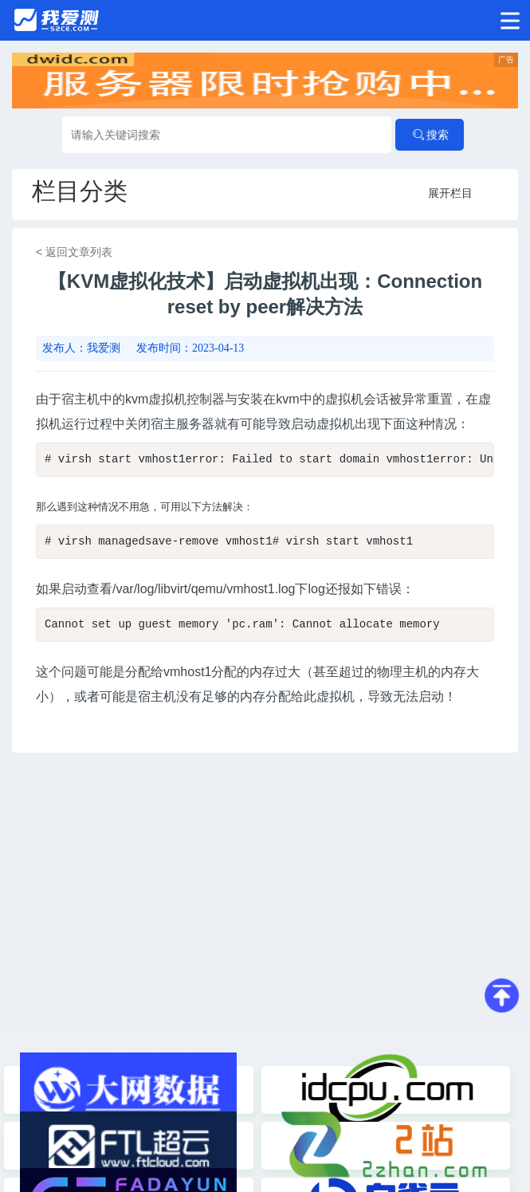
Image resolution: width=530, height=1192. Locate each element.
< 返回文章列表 (74, 252)
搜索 (429, 134)
